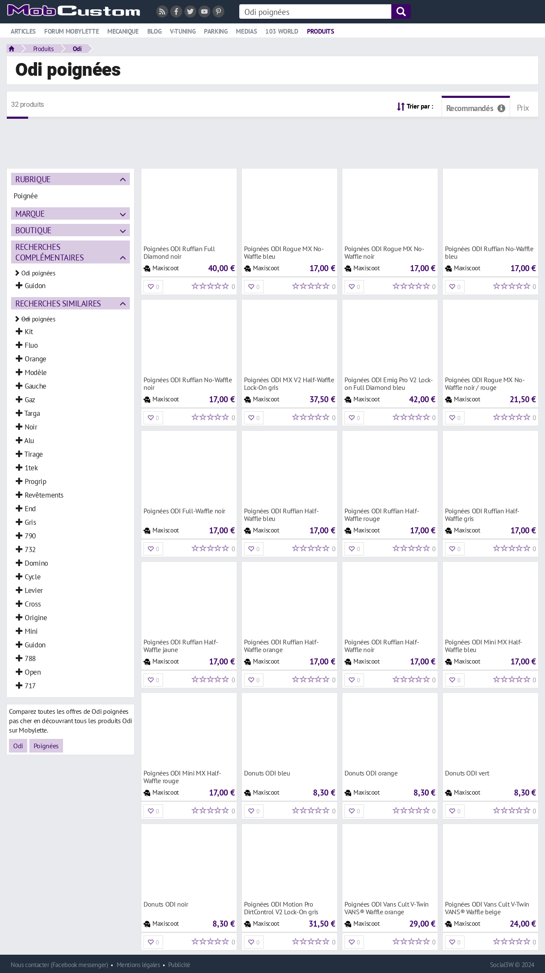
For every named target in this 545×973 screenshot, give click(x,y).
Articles (23, 31)
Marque (30, 213)
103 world (281, 31)
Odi (77, 48)
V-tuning (182, 31)
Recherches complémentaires (49, 252)
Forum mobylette (71, 31)
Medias (246, 31)
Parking (215, 31)
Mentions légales (138, 965)
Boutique (33, 230)
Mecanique (123, 31)
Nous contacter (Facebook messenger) (59, 965)
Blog (154, 31)
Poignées (46, 745)
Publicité (179, 965)
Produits (320, 31)
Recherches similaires (58, 303)
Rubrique (33, 179)
